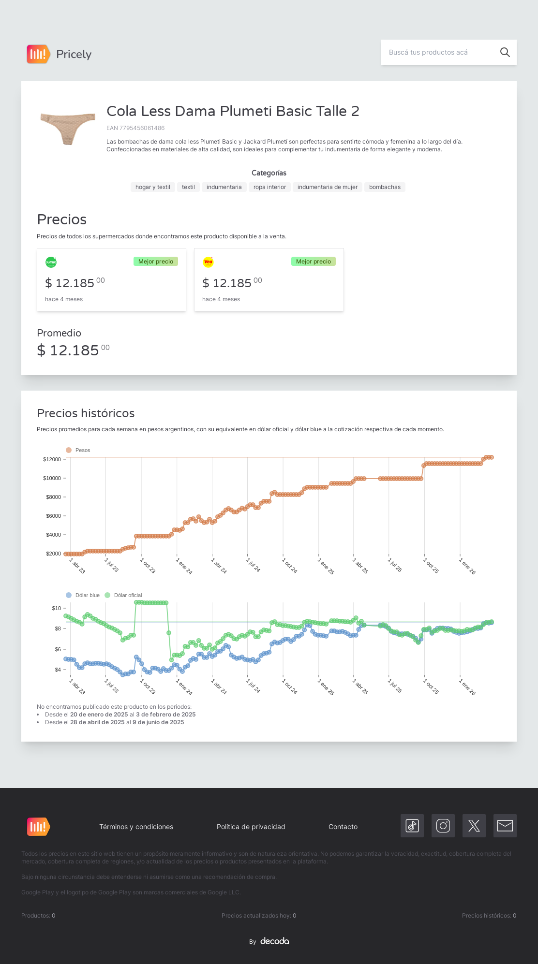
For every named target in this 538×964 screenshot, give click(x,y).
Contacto (343, 826)
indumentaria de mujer (328, 186)
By (269, 942)
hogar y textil (152, 186)
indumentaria (224, 186)
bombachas (385, 186)
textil (188, 186)
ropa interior (270, 186)
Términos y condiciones (136, 826)
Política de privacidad (251, 826)
